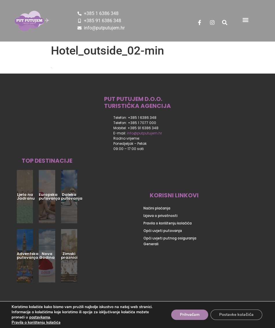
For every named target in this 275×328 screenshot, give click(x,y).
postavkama (39, 317)
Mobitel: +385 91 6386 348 (135, 127)
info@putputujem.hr (144, 133)
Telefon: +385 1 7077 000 (134, 122)
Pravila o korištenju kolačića (167, 223)
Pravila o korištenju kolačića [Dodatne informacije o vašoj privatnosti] (36, 322)
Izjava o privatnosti (160, 215)
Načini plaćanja (156, 208)
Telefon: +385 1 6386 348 (134, 117)
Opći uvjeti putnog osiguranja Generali (169, 241)
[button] (245, 20)
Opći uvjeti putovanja (162, 230)
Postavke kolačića (236, 314)
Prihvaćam (190, 314)
